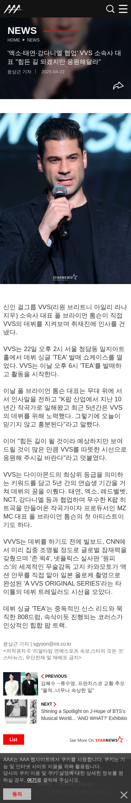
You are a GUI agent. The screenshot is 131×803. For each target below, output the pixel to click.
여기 (32, 780)
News (33, 40)
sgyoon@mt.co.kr (52, 644)
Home (13, 40)
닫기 (124, 794)
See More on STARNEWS (99, 739)
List (13, 739)
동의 (17, 794)
